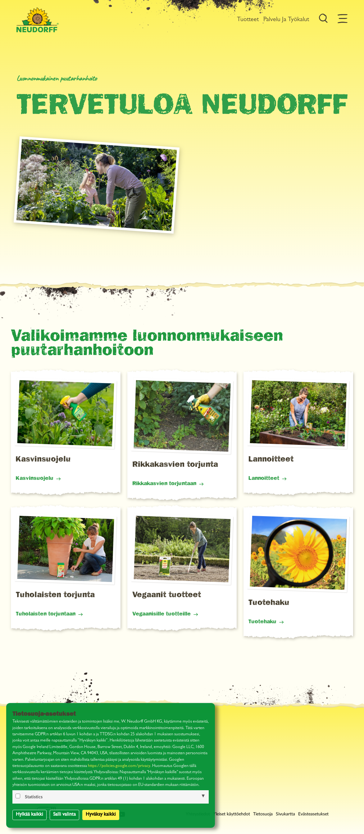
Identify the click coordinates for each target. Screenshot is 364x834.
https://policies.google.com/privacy (119, 766)
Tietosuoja (263, 814)
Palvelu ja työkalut (286, 20)
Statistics (34, 797)
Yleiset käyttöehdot (231, 814)
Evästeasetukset (313, 814)
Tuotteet (248, 20)
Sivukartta (285, 814)
